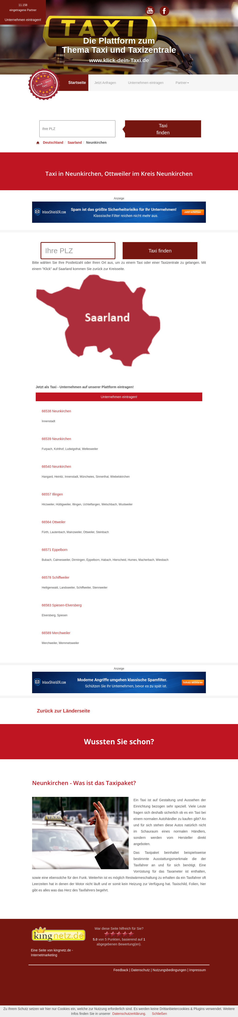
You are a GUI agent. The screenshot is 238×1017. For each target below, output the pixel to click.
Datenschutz (140, 970)
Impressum (197, 970)
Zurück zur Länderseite (63, 710)
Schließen (159, 1014)
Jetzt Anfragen (105, 83)
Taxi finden (163, 129)
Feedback (120, 970)
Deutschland (49, 142)
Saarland (75, 142)
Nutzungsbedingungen (169, 970)
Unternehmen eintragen (145, 83)
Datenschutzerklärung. (129, 1014)
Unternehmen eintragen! (119, 397)
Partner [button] (182, 83)
